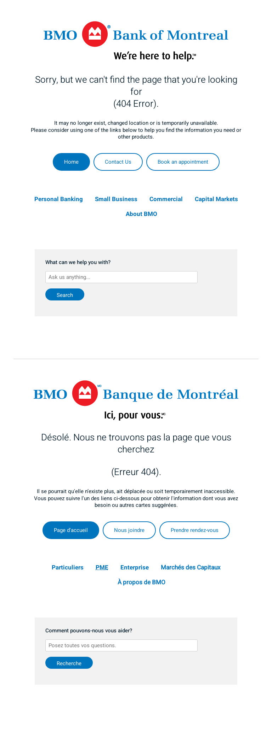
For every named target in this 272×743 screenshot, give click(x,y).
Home (71, 162)
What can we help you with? (77, 262)
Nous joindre (129, 530)
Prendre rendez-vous (195, 530)
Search (65, 295)
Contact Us (118, 162)
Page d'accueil (71, 530)
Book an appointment (183, 162)
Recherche (69, 663)
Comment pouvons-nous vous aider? (88, 630)
